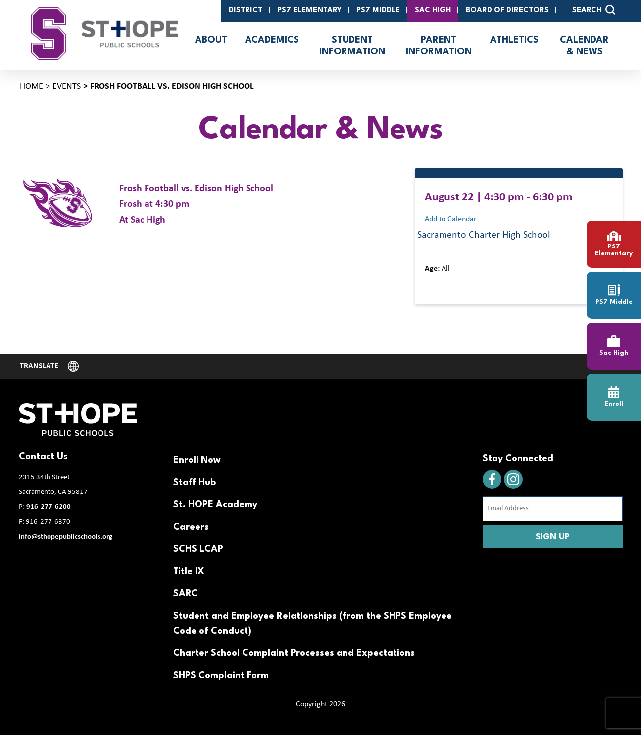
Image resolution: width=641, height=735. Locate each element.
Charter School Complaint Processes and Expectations (294, 653)
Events (66, 86)
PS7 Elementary (309, 10)
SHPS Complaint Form (221, 675)
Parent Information (439, 46)
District (245, 10)
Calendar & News (584, 46)
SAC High (433, 10)
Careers (191, 527)
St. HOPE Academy (215, 504)
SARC (185, 593)
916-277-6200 (48, 507)
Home (31, 86)
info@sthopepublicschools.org (65, 536)
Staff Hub (194, 482)
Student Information (352, 46)
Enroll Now (197, 460)
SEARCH (593, 10)
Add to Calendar (451, 219)
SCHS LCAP (198, 549)
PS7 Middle (378, 10)
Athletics (514, 40)
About (211, 40)
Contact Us (43, 456)
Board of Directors (507, 10)
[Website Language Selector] (49, 366)
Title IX (188, 571)
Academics (272, 40)
